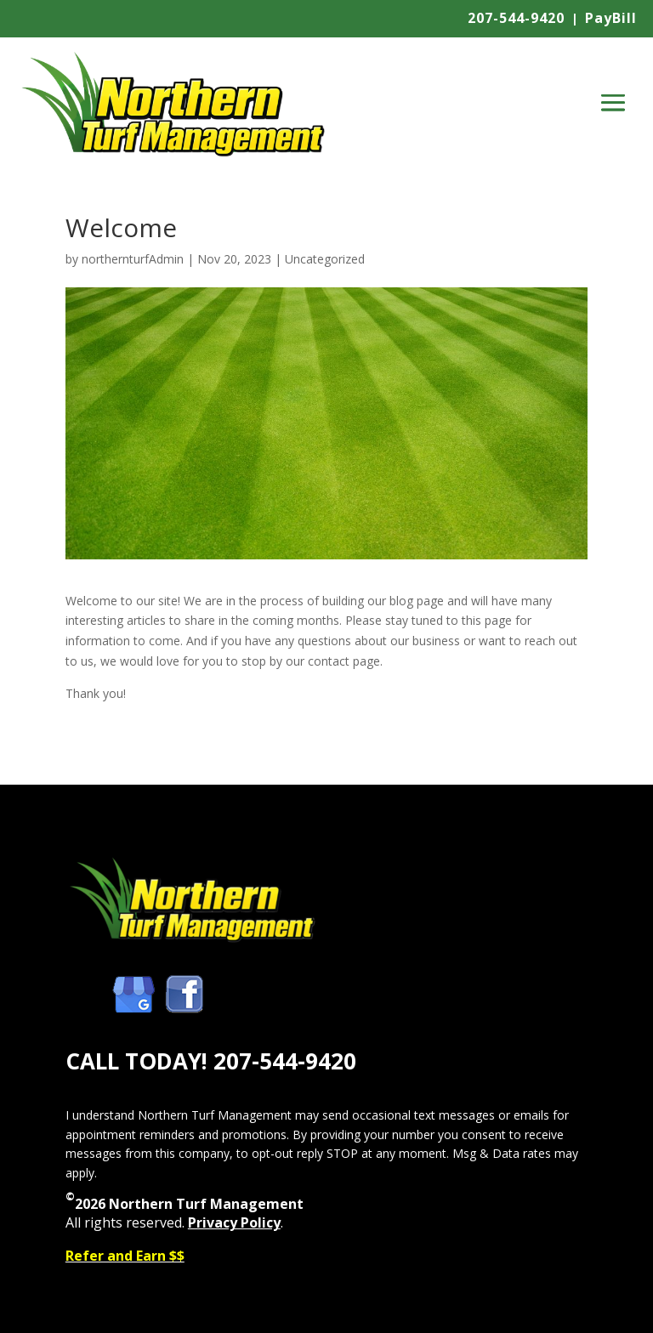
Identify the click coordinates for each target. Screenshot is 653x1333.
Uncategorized (325, 259)
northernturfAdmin (133, 259)
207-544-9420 (516, 18)
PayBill (611, 18)
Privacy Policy (234, 1222)
